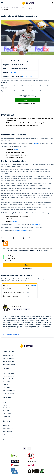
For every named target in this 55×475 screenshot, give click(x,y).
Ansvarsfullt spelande (8, 373)
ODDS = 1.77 (27, 100)
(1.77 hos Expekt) (27, 76)
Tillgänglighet (6, 416)
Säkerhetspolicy (7, 414)
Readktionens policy (8, 437)
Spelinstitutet (6, 382)
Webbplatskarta (7, 411)
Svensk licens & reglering (9, 390)
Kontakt (5, 405)
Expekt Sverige (36, 224)
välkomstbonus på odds (20, 231)
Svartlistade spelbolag (8, 393)
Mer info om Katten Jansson (11, 334)
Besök (27, 265)
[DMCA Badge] (19, 456)
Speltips (9, 8)
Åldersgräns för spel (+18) (9, 358)
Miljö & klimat (6, 387)
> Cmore (13, 72)
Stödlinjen (5, 385)
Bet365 (36, 143)
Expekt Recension (27, 268)
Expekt (15, 222)
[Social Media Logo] (24, 448)
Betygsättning (6, 425)
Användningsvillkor (8, 356)
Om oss (5, 440)
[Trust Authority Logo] (19, 461)
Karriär (5, 434)
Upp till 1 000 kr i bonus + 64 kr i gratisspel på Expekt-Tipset (27, 250)
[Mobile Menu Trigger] (2, 3)
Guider (4, 402)
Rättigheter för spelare (8, 379)
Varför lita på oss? (7, 431)
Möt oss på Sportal (7, 428)
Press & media (6, 408)
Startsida (3, 8)
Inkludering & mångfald (9, 364)
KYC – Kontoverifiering (8, 361)
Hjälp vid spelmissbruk (8, 376)
